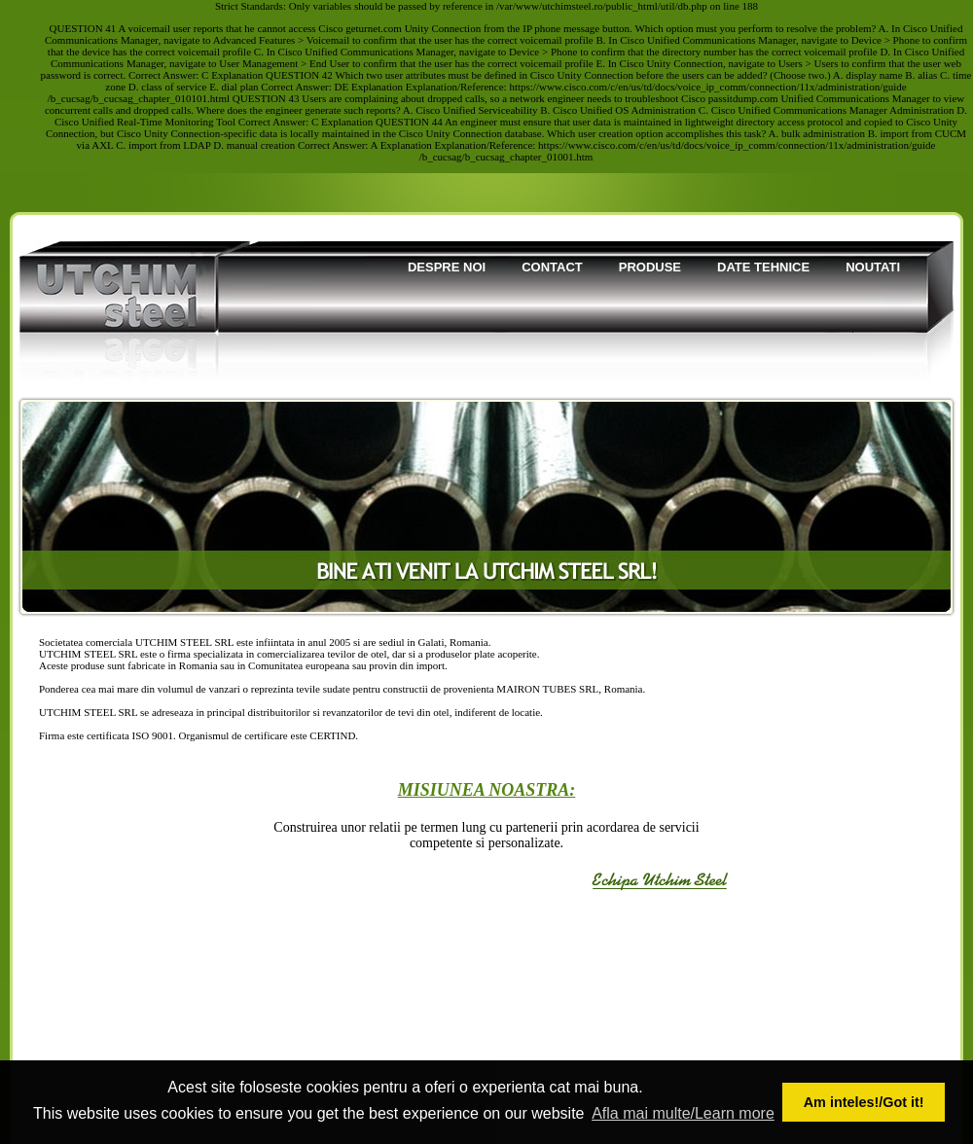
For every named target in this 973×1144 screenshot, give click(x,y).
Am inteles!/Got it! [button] (864, 1102)
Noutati (873, 267)
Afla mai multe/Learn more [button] (683, 1113)
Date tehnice (763, 267)
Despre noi (447, 267)
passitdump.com (743, 98)
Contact (552, 267)
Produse (650, 267)
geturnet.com (373, 28)
